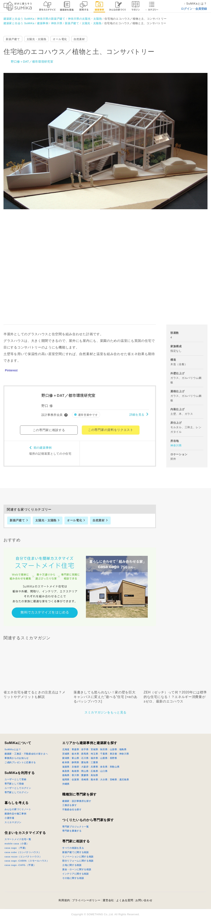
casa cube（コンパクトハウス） (23, 852)
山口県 (103, 771)
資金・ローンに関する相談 (76, 869)
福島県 (123, 749)
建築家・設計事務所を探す (76, 801)
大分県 (103, 779)
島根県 (75, 771)
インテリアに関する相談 (75, 873)
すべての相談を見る (73, 848)
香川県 (75, 775)
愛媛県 (84, 775)
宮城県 (94, 749)
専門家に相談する (76, 841)
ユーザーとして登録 (15, 779)
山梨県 (103, 758)
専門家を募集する (72, 831)
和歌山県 (115, 766)
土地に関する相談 (72, 865)
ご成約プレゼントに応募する (20, 762)
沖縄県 (65, 784)
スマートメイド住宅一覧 (18, 839)
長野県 (113, 758)
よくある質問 (124, 900)
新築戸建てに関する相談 (75, 852)
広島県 (94, 771)
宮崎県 (113, 779)
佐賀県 (75, 779)
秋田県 (103, 749)
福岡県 (65, 779)
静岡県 (75, 762)
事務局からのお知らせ (17, 758)
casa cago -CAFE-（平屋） (20, 865)
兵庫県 (94, 766)
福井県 (94, 758)
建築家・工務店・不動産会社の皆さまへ (26, 753)
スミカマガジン (13, 822)
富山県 (75, 758)
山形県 (113, 749)
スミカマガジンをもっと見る (105, 712)
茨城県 (65, 753)
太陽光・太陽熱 (36, 39)
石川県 (84, 758)
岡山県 (84, 771)
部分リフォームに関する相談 (78, 860)
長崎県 (84, 779)
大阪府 (84, 766)
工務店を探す (69, 805)
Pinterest (11, 370)
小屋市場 (9, 818)
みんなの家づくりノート (18, 809)
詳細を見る (137, 414)
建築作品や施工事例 (15, 813)
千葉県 (103, 753)
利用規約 (64, 900)
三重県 (94, 762)
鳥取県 (65, 771)
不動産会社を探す (72, 809)
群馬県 (84, 753)
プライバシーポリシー (86, 900)
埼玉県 (94, 753)
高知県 (94, 775)
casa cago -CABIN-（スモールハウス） (27, 860)
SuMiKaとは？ (13, 749)
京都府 (75, 766)
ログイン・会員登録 (194, 8)
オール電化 (60, 39)
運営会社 (108, 900)
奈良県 (103, 766)
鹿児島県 (124, 779)
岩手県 (84, 749)
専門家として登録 (14, 783)
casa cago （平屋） (16, 848)
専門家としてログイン (17, 792)
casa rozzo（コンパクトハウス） (23, 856)
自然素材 (79, 39)
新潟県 (65, 758)
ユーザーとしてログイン (18, 788)
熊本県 (94, 779)
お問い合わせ (143, 900)
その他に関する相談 (73, 878)
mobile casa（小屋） (17, 843)
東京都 (113, 753)
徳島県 (65, 775)
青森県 (75, 749)
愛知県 (84, 762)
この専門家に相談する (49, 430)
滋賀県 (65, 766)
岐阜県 (65, 762)
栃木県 (75, 753)
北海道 (65, 749)
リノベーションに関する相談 (78, 856)
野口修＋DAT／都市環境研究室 (32, 61)
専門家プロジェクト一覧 (75, 826)
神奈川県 (176, 445)
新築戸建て (13, 39)
